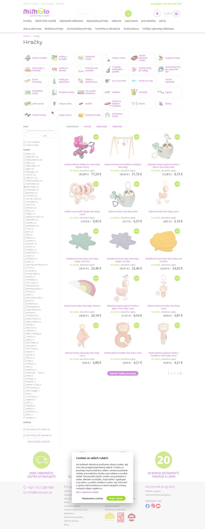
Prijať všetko (116, 498)
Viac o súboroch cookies (87, 492)
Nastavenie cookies (92, 498)
